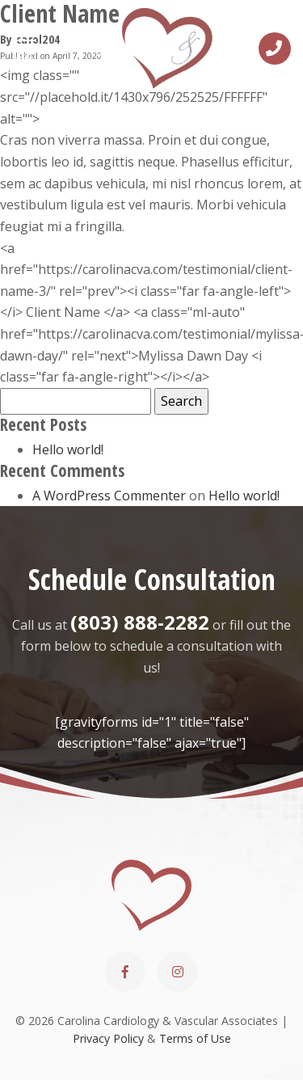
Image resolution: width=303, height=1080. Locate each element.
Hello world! (67, 449)
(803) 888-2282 (139, 622)
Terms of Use (195, 1038)
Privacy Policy (108, 1038)
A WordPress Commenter (109, 495)
